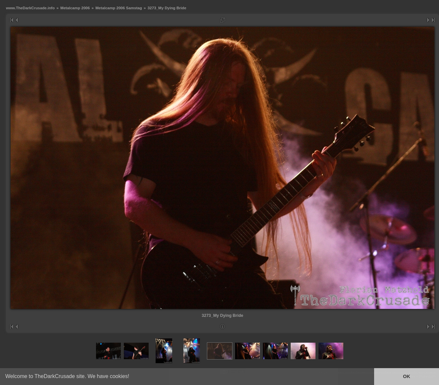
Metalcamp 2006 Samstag (118, 8)
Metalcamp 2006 (75, 8)
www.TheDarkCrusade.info (30, 8)
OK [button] (406, 376)
